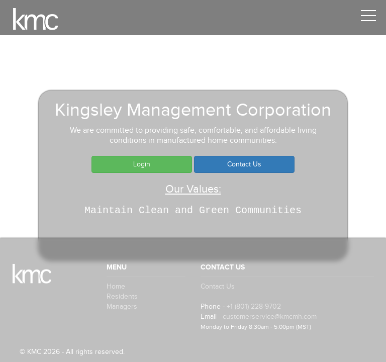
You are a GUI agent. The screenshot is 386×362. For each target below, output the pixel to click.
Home (116, 287)
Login (141, 164)
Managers (122, 307)
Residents (122, 297)
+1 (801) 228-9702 (254, 307)
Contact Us (244, 164)
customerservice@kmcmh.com (270, 317)
